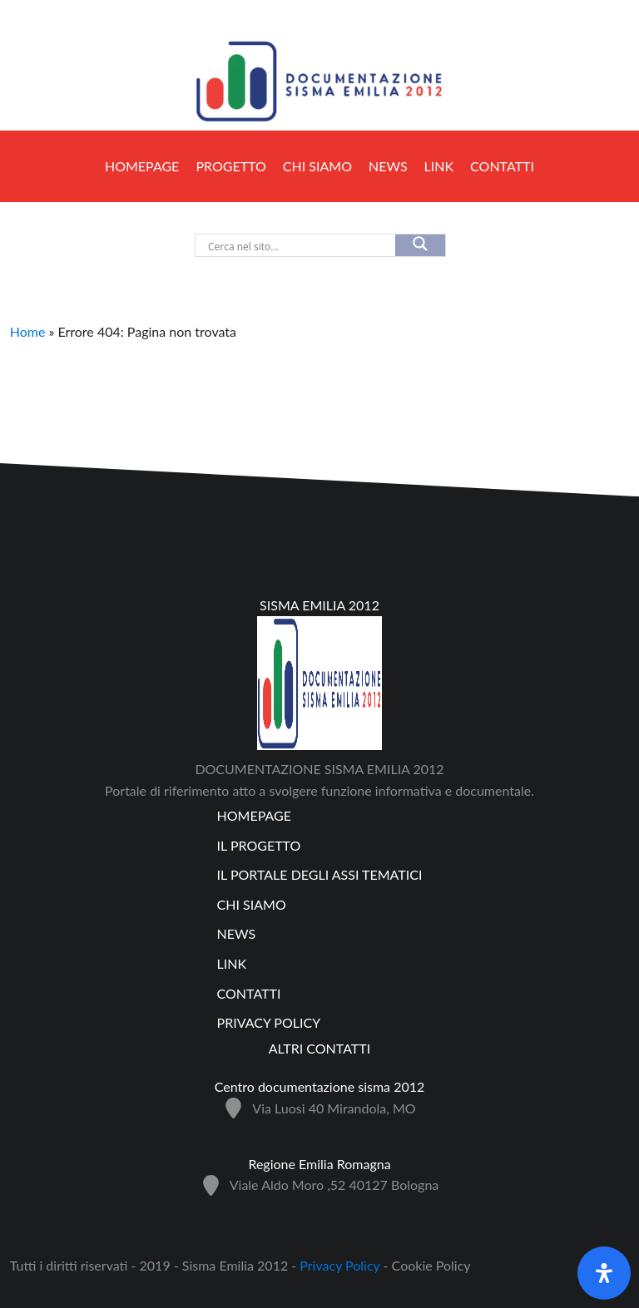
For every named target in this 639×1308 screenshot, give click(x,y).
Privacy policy (269, 1022)
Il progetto (259, 845)
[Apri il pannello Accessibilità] (604, 1273)
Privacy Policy (341, 1265)
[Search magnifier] (420, 245)
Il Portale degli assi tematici (320, 874)
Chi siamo (317, 166)
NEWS (388, 166)
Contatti (502, 166)
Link (439, 166)
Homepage (142, 166)
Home (28, 331)
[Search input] (272, 246)
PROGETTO (230, 166)
